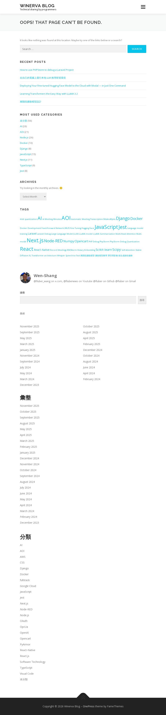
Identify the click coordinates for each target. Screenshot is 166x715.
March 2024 (27, 379)
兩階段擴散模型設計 (30, 101)
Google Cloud (28, 586)
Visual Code (27, 673)
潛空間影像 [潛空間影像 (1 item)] (113, 255)
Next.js (23, 159)
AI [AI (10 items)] (40, 218)
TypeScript (26, 165)
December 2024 (92, 350)
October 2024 (91, 355)
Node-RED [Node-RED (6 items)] (53, 240)
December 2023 (29, 385)
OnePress (88, 706)
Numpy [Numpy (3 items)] (68, 241)
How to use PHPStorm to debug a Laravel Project (47, 69)
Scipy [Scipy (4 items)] (116, 249)
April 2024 (89, 373)
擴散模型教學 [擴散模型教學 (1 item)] (101, 255)
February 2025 (91, 344)
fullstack (25, 580)
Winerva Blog (37, 5)
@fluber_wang (42, 281)
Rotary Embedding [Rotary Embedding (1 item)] (86, 250)
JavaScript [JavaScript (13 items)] (106, 226)
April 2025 (89, 338)
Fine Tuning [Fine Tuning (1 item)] (75, 228)
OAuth (23, 621)
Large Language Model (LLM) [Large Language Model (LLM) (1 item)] (65, 234)
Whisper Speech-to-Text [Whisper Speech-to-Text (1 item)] (68, 255)
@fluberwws (71, 281)
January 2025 (27, 350)
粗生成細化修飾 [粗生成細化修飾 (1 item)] (125, 255)
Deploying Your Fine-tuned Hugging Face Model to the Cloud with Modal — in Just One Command (73, 85)
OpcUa (24, 626)
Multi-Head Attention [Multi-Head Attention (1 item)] (125, 234)
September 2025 (30, 332)
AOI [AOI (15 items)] (66, 218)
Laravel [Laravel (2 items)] (32, 233)
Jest (22, 171)
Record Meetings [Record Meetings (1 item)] (58, 250)
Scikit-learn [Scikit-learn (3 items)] (104, 249)
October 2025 (91, 326)
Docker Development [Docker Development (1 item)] (30, 228)
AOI (22, 132)
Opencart (25, 638)
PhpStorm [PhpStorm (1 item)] (104, 241)
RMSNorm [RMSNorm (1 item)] (72, 250)
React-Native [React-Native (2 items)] (42, 249)
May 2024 (26, 373)
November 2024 (29, 355)
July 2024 (25, 367)
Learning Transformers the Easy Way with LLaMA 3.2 (49, 93)
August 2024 (90, 361)
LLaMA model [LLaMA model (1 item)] (85, 234)
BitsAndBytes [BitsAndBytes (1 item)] (109, 219)
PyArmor (25, 644)
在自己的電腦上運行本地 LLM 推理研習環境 (43, 77)
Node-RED (26, 609)
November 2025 (29, 326)
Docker (24, 143)
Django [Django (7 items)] (123, 218)
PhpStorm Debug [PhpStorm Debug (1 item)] (118, 241)
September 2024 (30, 361)
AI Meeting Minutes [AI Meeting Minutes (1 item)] (51, 219)
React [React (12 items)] (26, 248)
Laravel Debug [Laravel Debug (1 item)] (44, 234)
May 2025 (26, 338)
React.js (24, 656)
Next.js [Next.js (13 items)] (35, 240)
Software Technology (32, 662)
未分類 (23, 120)
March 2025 (27, 344)
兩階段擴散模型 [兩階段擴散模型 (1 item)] (88, 255)
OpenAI (24, 632)
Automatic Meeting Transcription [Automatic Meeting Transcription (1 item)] (87, 219)
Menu (143, 6)
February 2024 (91, 379)
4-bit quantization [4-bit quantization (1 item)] (28, 219)
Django (24, 148)
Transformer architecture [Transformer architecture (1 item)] (44, 255)
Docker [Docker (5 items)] (136, 218)
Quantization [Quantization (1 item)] (133, 241)
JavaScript (25, 154)
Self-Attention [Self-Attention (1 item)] (128, 250)
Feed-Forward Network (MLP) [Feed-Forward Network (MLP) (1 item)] (56, 228)
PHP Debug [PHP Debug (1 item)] (94, 241)
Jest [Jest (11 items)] (123, 227)
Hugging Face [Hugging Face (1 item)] (88, 228)
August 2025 (90, 332)
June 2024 (89, 367)
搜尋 (22, 292)
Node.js (24, 137)
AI (21, 126)
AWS (22, 556)
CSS (22, 562)
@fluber (97, 281)
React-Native (27, 650)
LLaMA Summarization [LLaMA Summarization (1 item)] (104, 234)
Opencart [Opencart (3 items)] (81, 241)
